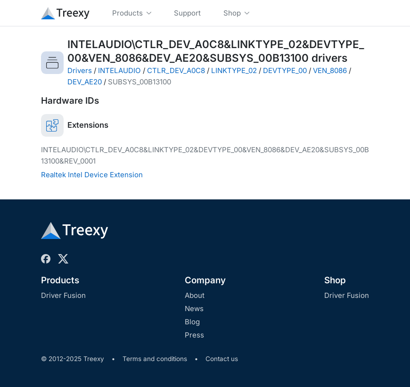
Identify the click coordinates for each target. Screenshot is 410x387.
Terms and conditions (155, 358)
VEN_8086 (330, 70)
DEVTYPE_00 (285, 70)
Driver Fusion (63, 295)
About (195, 295)
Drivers (79, 70)
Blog (192, 321)
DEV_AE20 (84, 81)
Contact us (221, 358)
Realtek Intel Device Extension (92, 174)
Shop (335, 280)
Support (187, 12)
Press (194, 334)
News (194, 308)
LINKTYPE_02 (234, 70)
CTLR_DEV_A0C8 (176, 70)
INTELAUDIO (119, 70)
